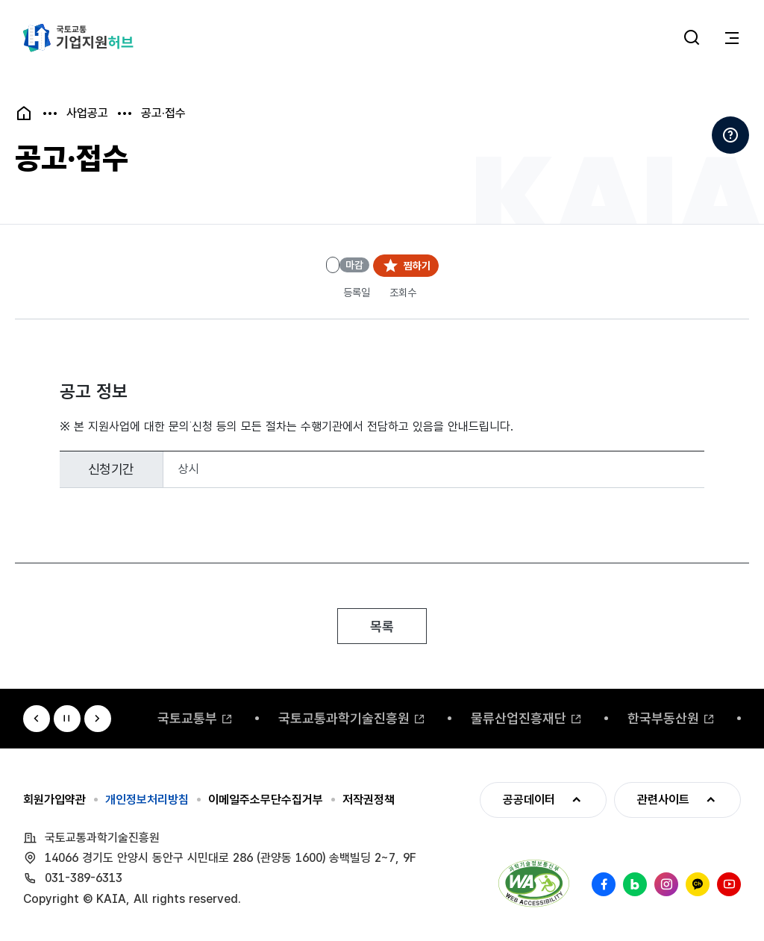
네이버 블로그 (635, 884)
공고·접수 (163, 113)
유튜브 (729, 884)
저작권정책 (368, 800)
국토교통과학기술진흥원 (344, 718)
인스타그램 (666, 884)
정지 (67, 718)
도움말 (730, 135)
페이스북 (604, 884)
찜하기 (417, 266)
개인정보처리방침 (147, 800)
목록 (382, 626)
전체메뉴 (732, 38)
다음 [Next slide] (97, 718)
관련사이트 (651, 799)
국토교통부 (187, 718)
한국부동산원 (663, 718)
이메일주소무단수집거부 (265, 800)
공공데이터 (517, 799)
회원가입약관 (54, 800)
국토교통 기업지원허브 (78, 38)
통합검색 (692, 38)
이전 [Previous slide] (36, 718)
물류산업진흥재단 (518, 718)
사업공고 (87, 113)
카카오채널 (698, 884)
